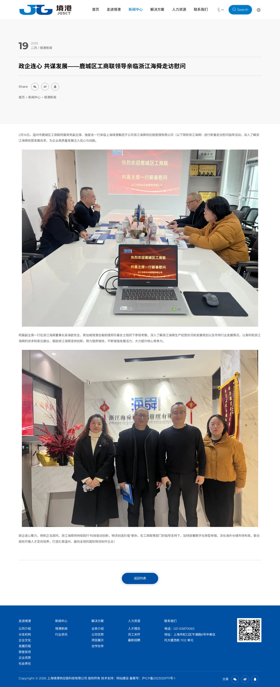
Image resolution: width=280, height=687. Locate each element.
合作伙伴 (97, 646)
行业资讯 (61, 634)
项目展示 (97, 640)
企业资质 (25, 658)
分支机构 (25, 634)
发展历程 (25, 646)
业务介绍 (97, 629)
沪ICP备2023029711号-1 (158, 678)
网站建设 (122, 678)
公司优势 (97, 634)
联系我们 (201, 9)
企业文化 (25, 640)
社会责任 (25, 664)
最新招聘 (134, 640)
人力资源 (179, 9)
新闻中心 (136, 9)
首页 (95, 9)
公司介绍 (25, 629)
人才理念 (134, 629)
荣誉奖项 (25, 652)
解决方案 (157, 9)
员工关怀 (134, 634)
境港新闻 (46, 48)
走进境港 (114, 9)
